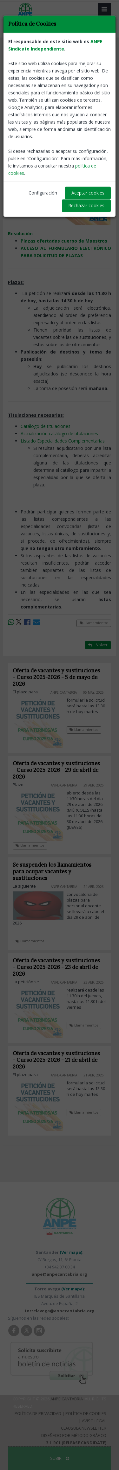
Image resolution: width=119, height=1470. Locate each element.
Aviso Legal (94, 1421)
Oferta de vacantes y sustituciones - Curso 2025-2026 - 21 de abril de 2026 (56, 1060)
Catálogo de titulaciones (45, 426)
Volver (98, 51)
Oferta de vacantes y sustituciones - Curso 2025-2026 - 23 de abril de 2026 (56, 967)
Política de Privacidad (38, 1413)
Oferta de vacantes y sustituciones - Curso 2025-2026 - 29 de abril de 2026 (56, 770)
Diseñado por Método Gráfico (73, 1435)
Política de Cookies (85, 1413)
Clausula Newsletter (83, 1428)
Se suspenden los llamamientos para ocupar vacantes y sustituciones (52, 871)
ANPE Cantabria (66, 1399)
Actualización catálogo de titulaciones (59, 433)
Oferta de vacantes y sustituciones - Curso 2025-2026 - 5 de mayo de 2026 (56, 677)
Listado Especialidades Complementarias (63, 441)
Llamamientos (25, 51)
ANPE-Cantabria (96, 105)
